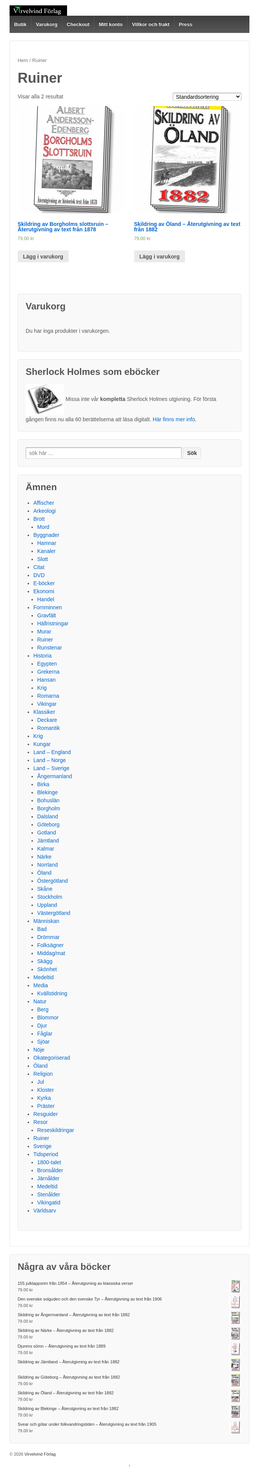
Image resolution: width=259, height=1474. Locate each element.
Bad (42, 929)
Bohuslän (48, 800)
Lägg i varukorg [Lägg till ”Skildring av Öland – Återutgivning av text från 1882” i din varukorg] (159, 257)
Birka (43, 784)
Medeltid (43, 977)
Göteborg (48, 824)
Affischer (43, 503)
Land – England (52, 752)
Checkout (78, 24)
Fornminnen (47, 607)
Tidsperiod (45, 1154)
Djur (42, 1025)
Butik (20, 24)
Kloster (45, 1090)
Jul (40, 1082)
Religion (43, 1074)
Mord (43, 527)
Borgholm (48, 808)
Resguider (45, 1114)
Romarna (48, 696)
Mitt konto (111, 24)
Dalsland (47, 816)
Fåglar (44, 1034)
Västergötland (53, 913)
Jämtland (48, 841)
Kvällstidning (52, 993)
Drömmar (48, 937)
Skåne (44, 889)
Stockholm (49, 897)
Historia (42, 656)
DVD (39, 575)
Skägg (44, 961)
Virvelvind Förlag (39, 1454)
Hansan (46, 680)
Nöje (38, 1050)
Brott (39, 519)
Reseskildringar (55, 1130)
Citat (38, 567)
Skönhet (47, 969)
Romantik (48, 728)
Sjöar (43, 1042)
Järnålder (48, 1178)
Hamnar (46, 543)
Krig (42, 688)
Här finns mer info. (175, 419)
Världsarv (44, 1210)
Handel (45, 599)
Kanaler (46, 551)
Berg (43, 1009)
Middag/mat (51, 953)
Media (40, 985)
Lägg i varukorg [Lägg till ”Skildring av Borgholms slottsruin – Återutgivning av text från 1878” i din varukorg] (43, 257)
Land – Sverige (51, 768)
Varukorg (46, 24)
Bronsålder (50, 1170)
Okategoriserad (51, 1058)
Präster (45, 1106)
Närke (44, 857)
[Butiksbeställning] (207, 97)
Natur (39, 1001)
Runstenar (49, 648)
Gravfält (46, 615)
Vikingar (46, 704)
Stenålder (48, 1194)
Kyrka (44, 1098)
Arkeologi (44, 511)
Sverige (42, 1146)
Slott (42, 559)
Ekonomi (43, 591)
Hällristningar (53, 623)
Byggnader (46, 535)
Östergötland (52, 881)
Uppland (47, 905)
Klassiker (44, 712)
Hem (23, 60)
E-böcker (44, 583)
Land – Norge (49, 760)
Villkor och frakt (150, 24)
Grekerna (48, 672)
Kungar (42, 744)
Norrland (47, 865)
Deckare (47, 720)
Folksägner (50, 945)
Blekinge (47, 792)
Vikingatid (48, 1202)
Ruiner (45, 639)
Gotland (46, 832)
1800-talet (49, 1162)
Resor (40, 1122)
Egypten (47, 664)
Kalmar (45, 849)
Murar (44, 631)
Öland (44, 873)
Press (185, 24)
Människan (46, 921)
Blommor (48, 1017)
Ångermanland (54, 776)
